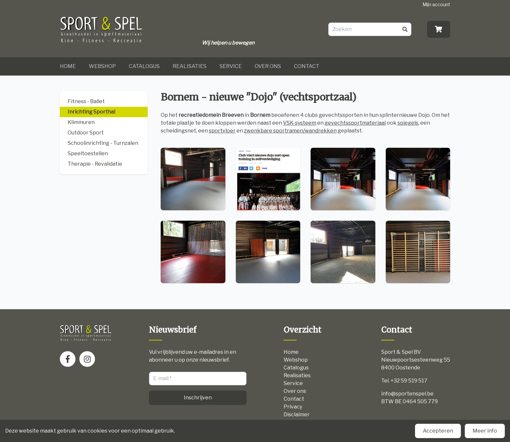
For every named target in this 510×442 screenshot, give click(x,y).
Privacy (293, 407)
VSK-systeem (299, 123)
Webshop (102, 66)
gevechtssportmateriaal (355, 123)
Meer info (485, 431)
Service (231, 66)
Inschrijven (198, 397)
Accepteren (438, 431)
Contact (306, 66)
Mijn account (436, 4)
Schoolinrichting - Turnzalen (103, 143)
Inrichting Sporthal (91, 112)
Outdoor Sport (86, 133)
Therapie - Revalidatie (95, 164)
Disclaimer (297, 414)
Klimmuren (81, 122)
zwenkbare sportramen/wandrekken (290, 131)
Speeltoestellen (88, 153)
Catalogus (144, 66)
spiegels (407, 123)
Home (68, 66)
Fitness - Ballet (86, 101)
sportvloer (222, 131)
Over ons (268, 66)
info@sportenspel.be (407, 394)
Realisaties (190, 66)
